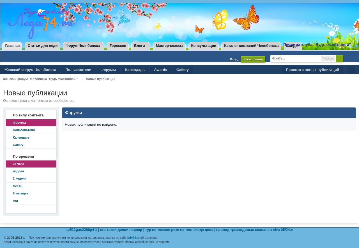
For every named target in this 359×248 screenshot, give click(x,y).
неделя (18, 171)
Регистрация (253, 59)
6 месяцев (20, 193)
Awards (160, 70)
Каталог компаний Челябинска (251, 45)
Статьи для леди (43, 45)
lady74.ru (133, 237)
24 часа (18, 164)
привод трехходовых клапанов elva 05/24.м (255, 230)
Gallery (182, 70)
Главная (12, 45)
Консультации (203, 45)
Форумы (108, 70)
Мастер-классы (169, 45)
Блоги (139, 45)
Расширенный (348, 58)
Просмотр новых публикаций (312, 70)
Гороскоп (118, 45)
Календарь (135, 70)
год (15, 200)
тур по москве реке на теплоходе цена (179, 230)
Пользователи (78, 70)
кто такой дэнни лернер (121, 230)
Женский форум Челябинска (30, 70)
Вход (234, 59)
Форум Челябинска (83, 45)
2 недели (20, 178)
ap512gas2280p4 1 (81, 230)
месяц (17, 186)
